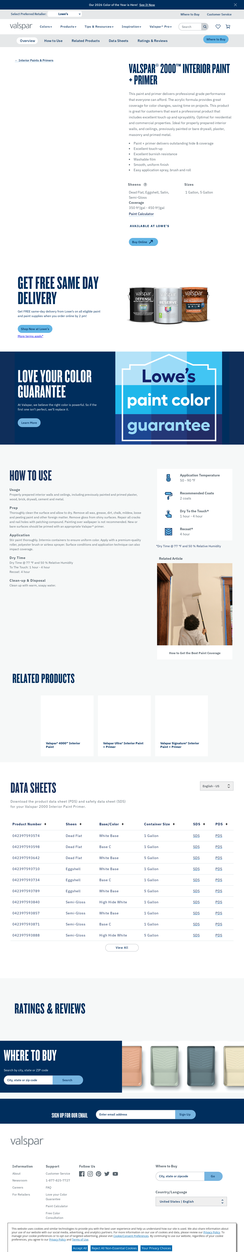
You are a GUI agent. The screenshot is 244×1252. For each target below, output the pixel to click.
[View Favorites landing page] (218, 27)
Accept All (80, 1248)
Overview (27, 41)
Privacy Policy (211, 1232)
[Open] (145, 184)
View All (122, 947)
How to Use (53, 41)
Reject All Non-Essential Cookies (114, 1248)
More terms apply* (30, 336)
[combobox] (190, 27)
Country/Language (171, 1192)
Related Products (86, 41)
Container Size (159, 824)
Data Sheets (118, 41)
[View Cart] (228, 27)
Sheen (74, 824)
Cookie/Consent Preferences (131, 1236)
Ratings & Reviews (153, 41)
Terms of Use (80, 1239)
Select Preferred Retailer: (29, 14)
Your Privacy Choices (156, 1248)
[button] (152, 184)
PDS (221, 824)
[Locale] (217, 786)
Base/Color (111, 824)
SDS (199, 824)
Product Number (29, 824)
